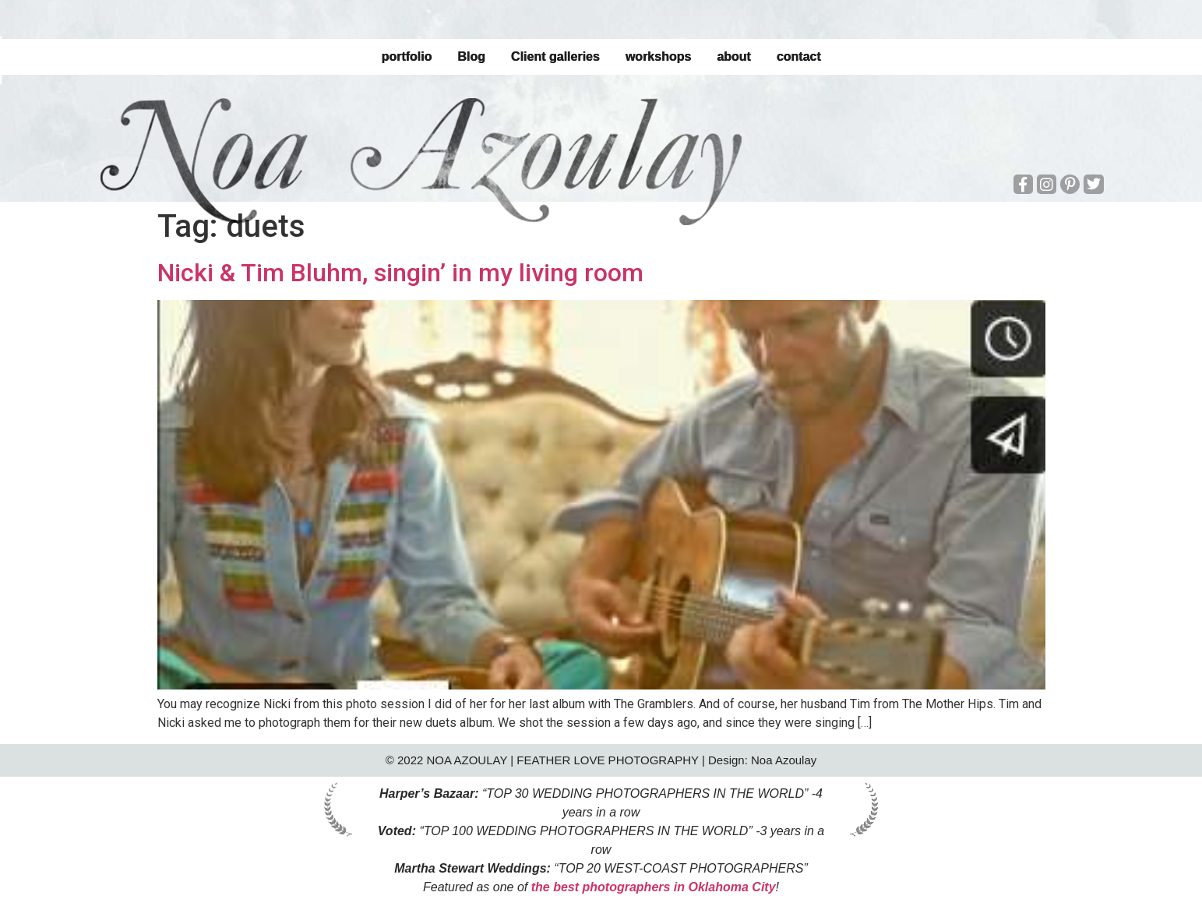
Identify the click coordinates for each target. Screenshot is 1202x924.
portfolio (406, 56)
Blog (471, 56)
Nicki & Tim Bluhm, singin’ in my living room (400, 272)
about (734, 56)
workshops (658, 56)
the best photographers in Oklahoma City (653, 887)
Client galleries (555, 56)
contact (799, 56)
